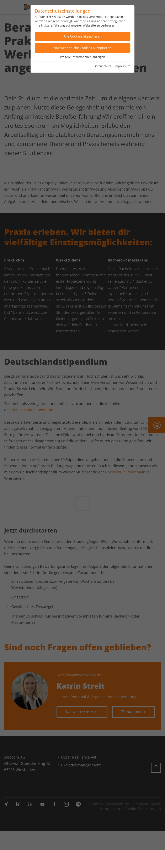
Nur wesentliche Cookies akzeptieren (82, 48)
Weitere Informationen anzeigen (82, 57)
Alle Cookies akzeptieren (83, 36)
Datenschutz (102, 66)
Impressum (122, 66)
